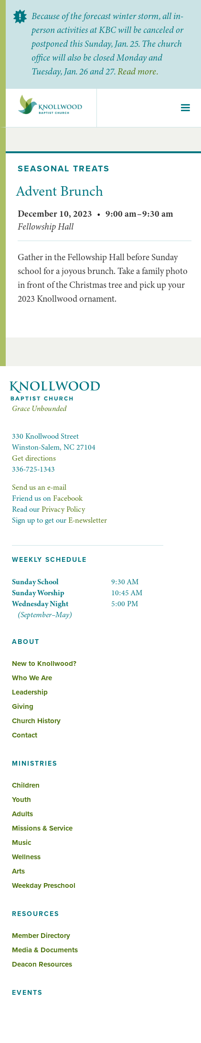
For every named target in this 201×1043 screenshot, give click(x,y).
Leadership (30, 692)
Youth (21, 799)
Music (21, 842)
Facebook (68, 498)
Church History (36, 720)
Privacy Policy (63, 509)
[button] (185, 108)
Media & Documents (45, 950)
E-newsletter (87, 520)
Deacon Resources (42, 964)
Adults (22, 814)
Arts (18, 871)
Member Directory (41, 935)
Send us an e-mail (39, 487)
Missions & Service (42, 828)
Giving (22, 706)
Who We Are (32, 678)
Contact (24, 735)
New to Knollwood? (44, 663)
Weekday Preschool (43, 885)
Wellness (26, 857)
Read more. (137, 71)
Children (26, 785)
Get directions (34, 458)
